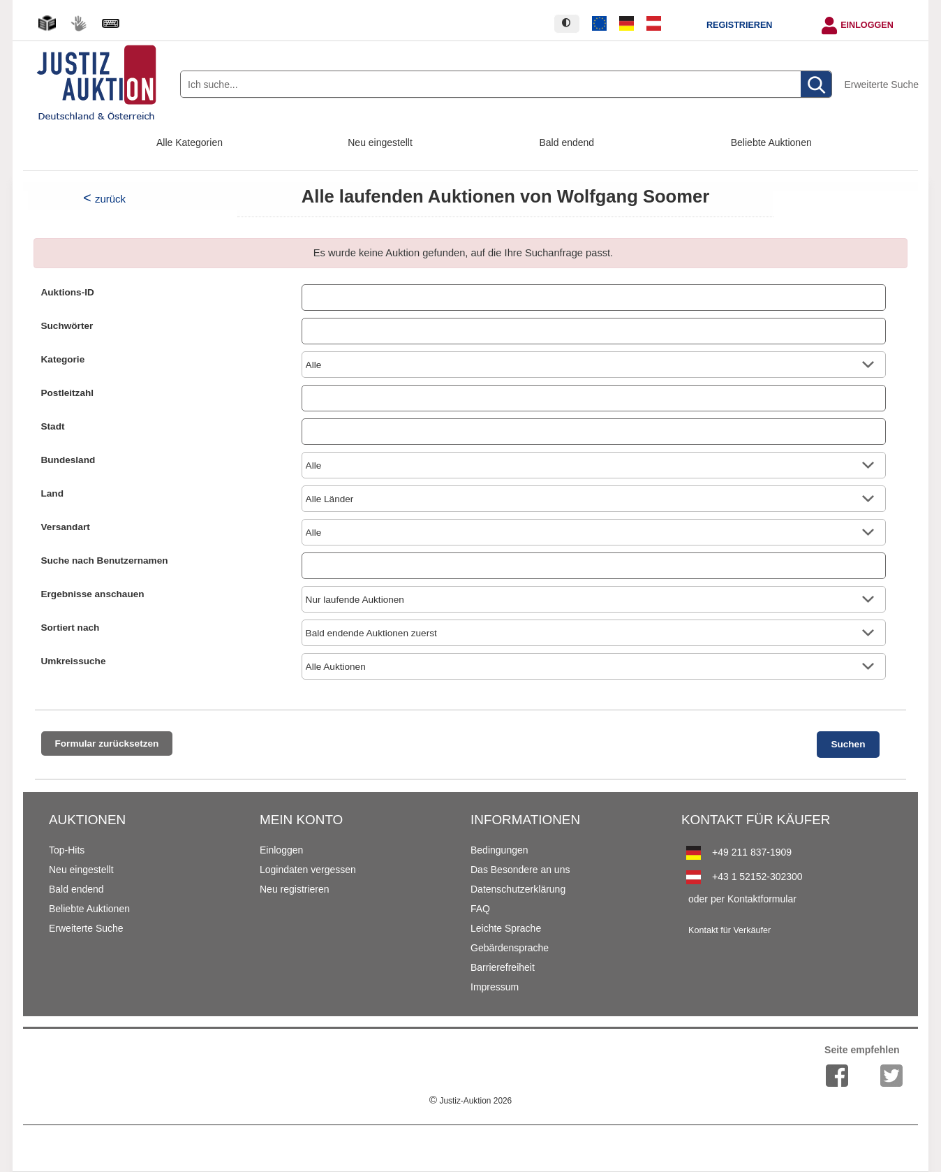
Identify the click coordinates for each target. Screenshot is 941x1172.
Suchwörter (67, 326)
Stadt (53, 426)
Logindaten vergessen (308, 869)
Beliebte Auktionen (771, 142)
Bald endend (567, 142)
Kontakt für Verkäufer (729, 930)
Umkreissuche (73, 661)
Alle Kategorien (189, 142)
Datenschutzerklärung (517, 889)
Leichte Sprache (505, 928)
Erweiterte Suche (881, 84)
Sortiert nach (70, 627)
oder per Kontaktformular (742, 898)
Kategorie (63, 359)
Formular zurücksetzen (107, 743)
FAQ (480, 908)
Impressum (494, 986)
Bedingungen (499, 850)
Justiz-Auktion (470, 1101)
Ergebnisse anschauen (93, 594)
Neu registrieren (294, 889)
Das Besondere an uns (520, 869)
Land (52, 493)
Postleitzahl (67, 393)
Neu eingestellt (380, 142)
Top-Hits (66, 850)
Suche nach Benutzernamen (104, 560)
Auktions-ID (67, 292)
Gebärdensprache (509, 947)
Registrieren (739, 25)
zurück (110, 199)
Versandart (65, 527)
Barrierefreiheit (502, 967)
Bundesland (68, 460)
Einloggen (867, 25)
